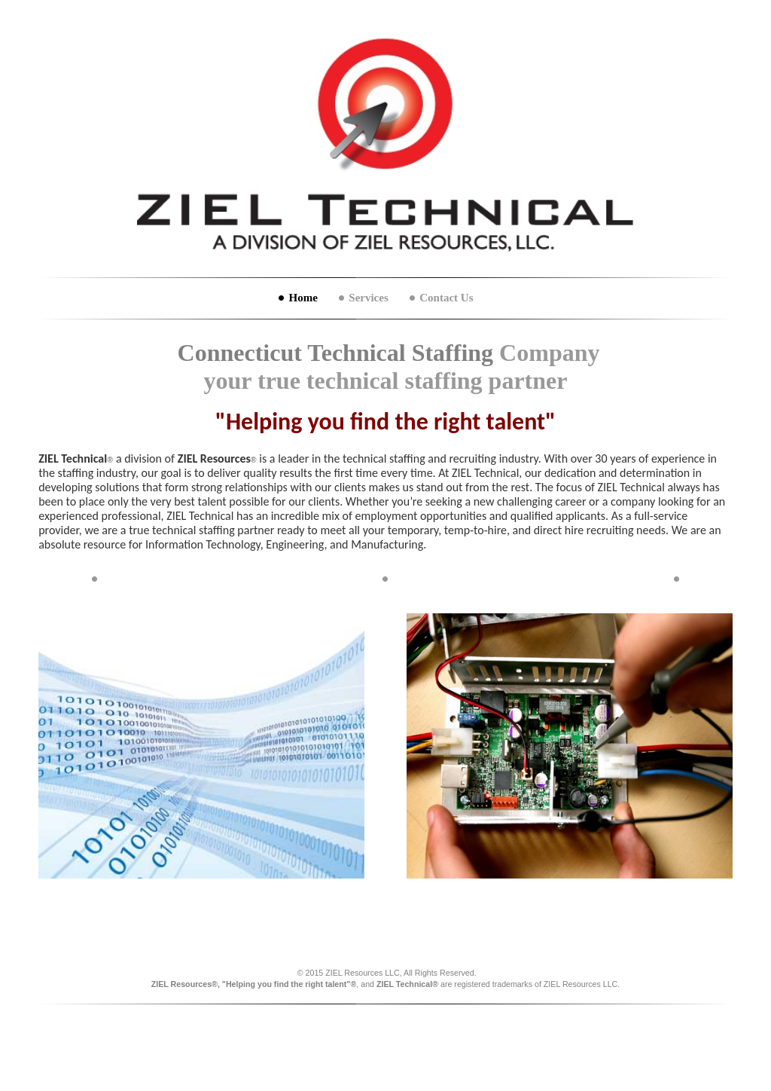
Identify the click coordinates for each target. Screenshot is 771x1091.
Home (302, 298)
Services (368, 298)
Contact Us (446, 298)
